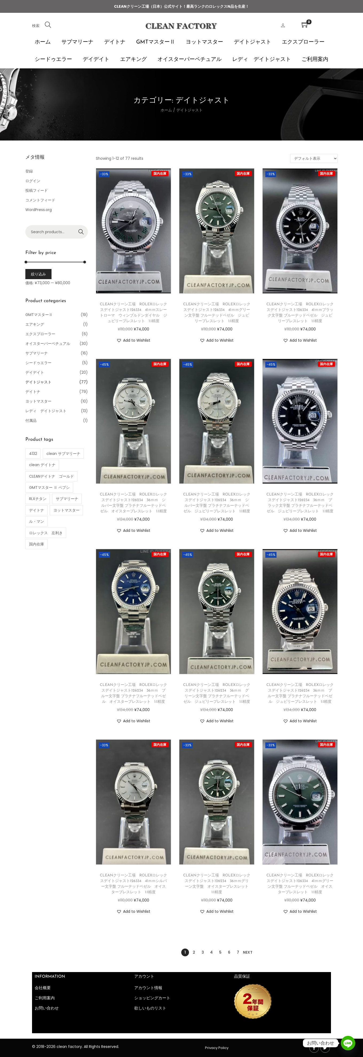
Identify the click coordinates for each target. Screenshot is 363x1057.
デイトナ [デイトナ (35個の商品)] (36, 510)
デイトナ (32, 391)
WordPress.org (38, 209)
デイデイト (34, 372)
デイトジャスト (38, 382)
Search (81, 232)
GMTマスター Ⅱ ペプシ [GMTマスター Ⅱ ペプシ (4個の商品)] (49, 487)
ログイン (32, 181)
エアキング (34, 324)
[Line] (348, 1043)
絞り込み (38, 274)
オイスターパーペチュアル (47, 343)
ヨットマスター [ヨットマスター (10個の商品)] (66, 510)
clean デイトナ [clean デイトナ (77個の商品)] (42, 464)
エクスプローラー (40, 334)
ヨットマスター (38, 401)
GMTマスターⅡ (39, 314)
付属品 (31, 420)
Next (247, 952)
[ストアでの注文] (313, 158)
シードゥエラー (38, 362)
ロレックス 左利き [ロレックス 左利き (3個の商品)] (46, 533)
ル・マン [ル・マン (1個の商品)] (36, 521)
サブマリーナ (36, 353)
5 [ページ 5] (220, 952)
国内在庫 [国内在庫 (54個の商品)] (36, 544)
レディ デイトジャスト (45, 411)
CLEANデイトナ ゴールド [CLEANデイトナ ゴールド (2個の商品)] (51, 476)
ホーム (166, 110)
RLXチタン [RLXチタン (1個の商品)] (37, 498)
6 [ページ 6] (229, 952)
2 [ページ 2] (194, 952)
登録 (29, 171)
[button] (133, 340)
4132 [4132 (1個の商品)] (33, 453)
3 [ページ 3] (203, 952)
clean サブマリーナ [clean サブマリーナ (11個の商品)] (63, 453)
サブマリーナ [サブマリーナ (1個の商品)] (67, 498)
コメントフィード (40, 200)
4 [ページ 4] (211, 952)
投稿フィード (36, 190)
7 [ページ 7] (238, 952)
